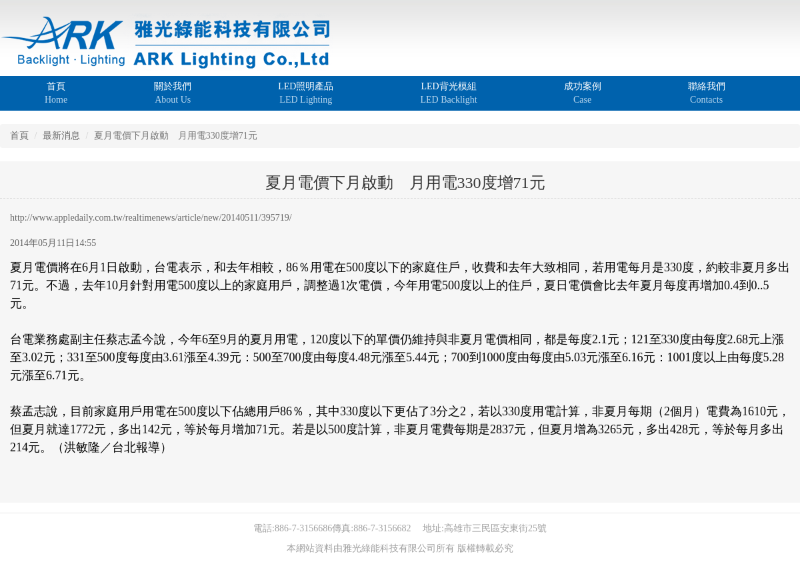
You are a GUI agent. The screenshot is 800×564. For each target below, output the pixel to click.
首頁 (56, 94)
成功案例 (582, 94)
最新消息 (61, 136)
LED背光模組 (448, 94)
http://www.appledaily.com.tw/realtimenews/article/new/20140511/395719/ (151, 218)
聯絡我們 (706, 94)
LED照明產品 (305, 94)
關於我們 (172, 94)
